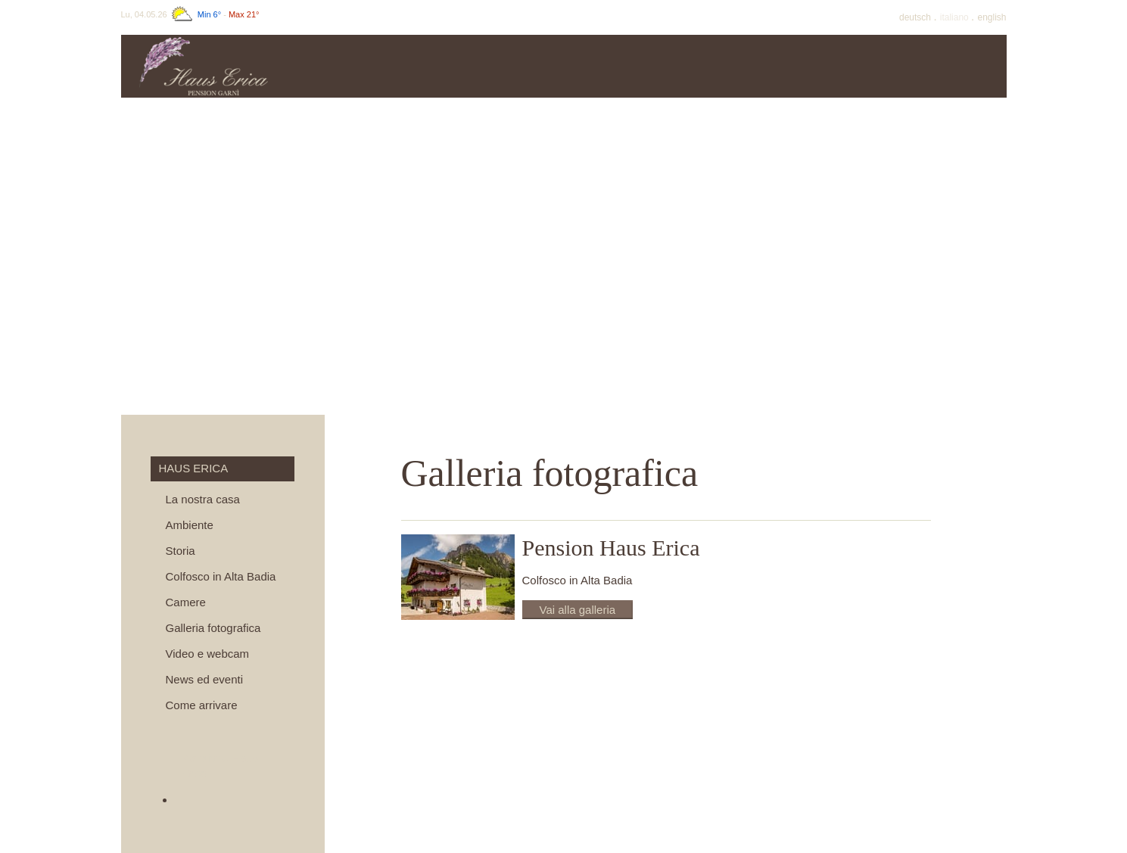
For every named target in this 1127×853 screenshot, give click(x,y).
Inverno (836, 66)
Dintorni (950, 66)
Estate (723, 66)
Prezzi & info (496, 66)
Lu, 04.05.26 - (190, 14)
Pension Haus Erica (611, 547)
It (955, 17)
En (991, 17)
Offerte (609, 66)
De (916, 17)
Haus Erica (383, 66)
